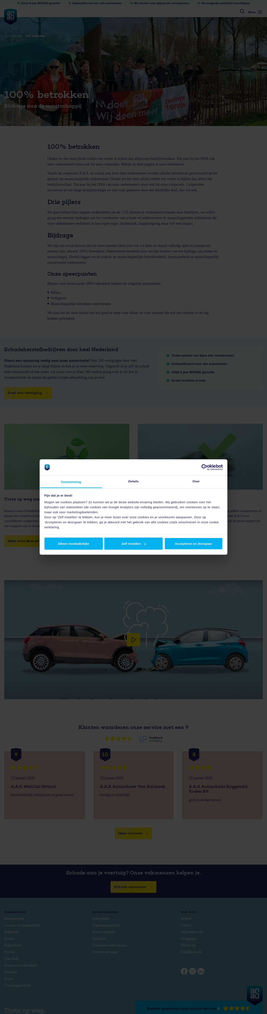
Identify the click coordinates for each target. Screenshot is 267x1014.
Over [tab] (196, 481)
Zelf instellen (133, 543)
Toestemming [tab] (71, 481)
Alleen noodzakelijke (73, 543)
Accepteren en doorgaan (193, 543)
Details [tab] (133, 481)
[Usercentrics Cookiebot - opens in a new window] (204, 467)
